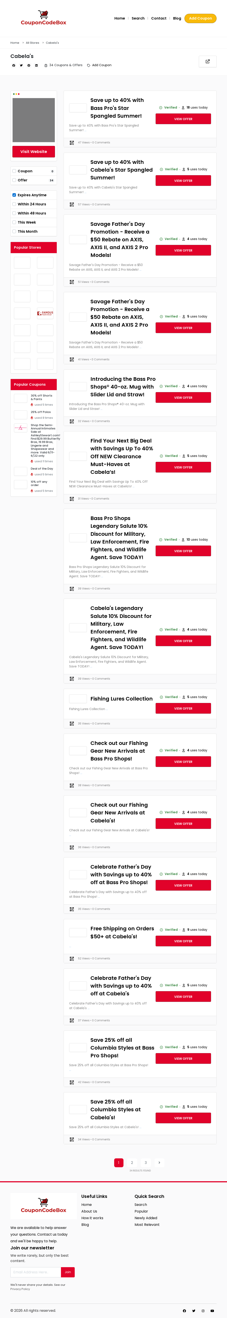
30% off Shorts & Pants (41, 397)
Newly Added (146, 1218)
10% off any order (39, 483)
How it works (92, 1218)
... (85, 130)
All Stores (32, 43)
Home (119, 18)
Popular (141, 1211)
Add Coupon (200, 18)
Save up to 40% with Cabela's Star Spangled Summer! (121, 169)
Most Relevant (147, 1224)
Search (138, 18)
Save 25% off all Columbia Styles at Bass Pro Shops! (122, 1047)
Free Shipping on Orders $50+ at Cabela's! (122, 932)
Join (68, 1272)
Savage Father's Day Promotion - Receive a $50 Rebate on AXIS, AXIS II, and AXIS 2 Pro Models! (119, 239)
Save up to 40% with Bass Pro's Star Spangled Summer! (117, 107)
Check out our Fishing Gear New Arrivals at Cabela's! (119, 812)
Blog (177, 18)
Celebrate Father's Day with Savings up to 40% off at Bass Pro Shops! (121, 874)
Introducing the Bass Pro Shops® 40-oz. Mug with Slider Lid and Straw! (123, 386)
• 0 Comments (100, 142)
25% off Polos (41, 412)
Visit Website (33, 151)
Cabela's (52, 43)
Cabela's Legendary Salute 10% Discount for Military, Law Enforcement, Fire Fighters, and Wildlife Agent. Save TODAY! (121, 627)
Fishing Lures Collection (121, 698)
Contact (158, 18)
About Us (89, 1211)
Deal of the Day (42, 468)
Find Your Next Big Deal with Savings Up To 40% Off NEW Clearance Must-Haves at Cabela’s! (121, 456)
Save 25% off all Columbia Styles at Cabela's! (115, 1109)
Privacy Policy (20, 1289)
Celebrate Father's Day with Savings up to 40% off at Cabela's (121, 985)
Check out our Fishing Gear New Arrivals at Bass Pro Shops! (119, 750)
